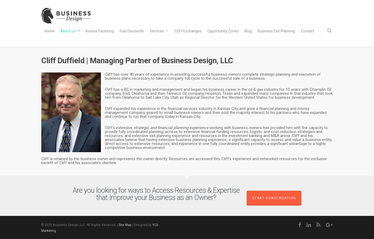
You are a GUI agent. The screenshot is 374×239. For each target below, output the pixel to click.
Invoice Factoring (100, 31)
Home (49, 31)
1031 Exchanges (188, 31)
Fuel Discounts (132, 31)
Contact (307, 31)
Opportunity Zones (223, 31)
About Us (70, 31)
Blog (248, 31)
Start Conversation (274, 198)
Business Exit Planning (276, 31)
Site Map (125, 225)
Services (159, 31)
